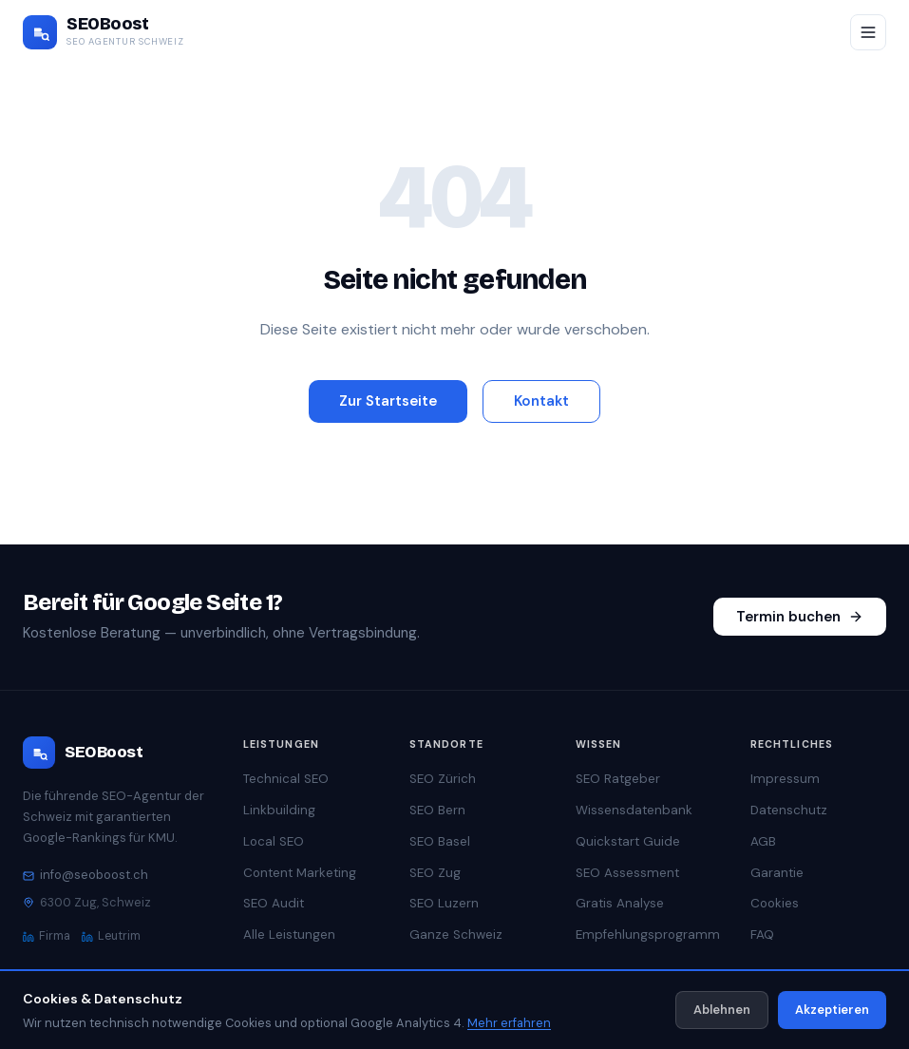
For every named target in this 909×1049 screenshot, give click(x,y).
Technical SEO (286, 779)
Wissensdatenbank (634, 810)
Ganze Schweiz (455, 934)
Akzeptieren (832, 1009)
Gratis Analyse (620, 903)
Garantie (777, 873)
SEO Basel (439, 841)
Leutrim (111, 936)
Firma (46, 936)
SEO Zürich (442, 779)
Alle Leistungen (289, 934)
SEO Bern (437, 810)
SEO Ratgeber (618, 779)
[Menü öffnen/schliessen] (868, 32)
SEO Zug (435, 873)
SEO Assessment (627, 873)
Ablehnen (721, 1009)
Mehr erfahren (509, 1023)
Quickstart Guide (628, 841)
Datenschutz (788, 810)
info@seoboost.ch (85, 875)
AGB (763, 841)
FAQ (762, 934)
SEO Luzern (444, 903)
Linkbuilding (279, 810)
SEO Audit (273, 903)
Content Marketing (299, 873)
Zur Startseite (388, 400)
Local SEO (273, 841)
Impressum (785, 779)
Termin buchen (799, 616)
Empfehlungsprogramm (648, 934)
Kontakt (541, 400)
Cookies (774, 903)
